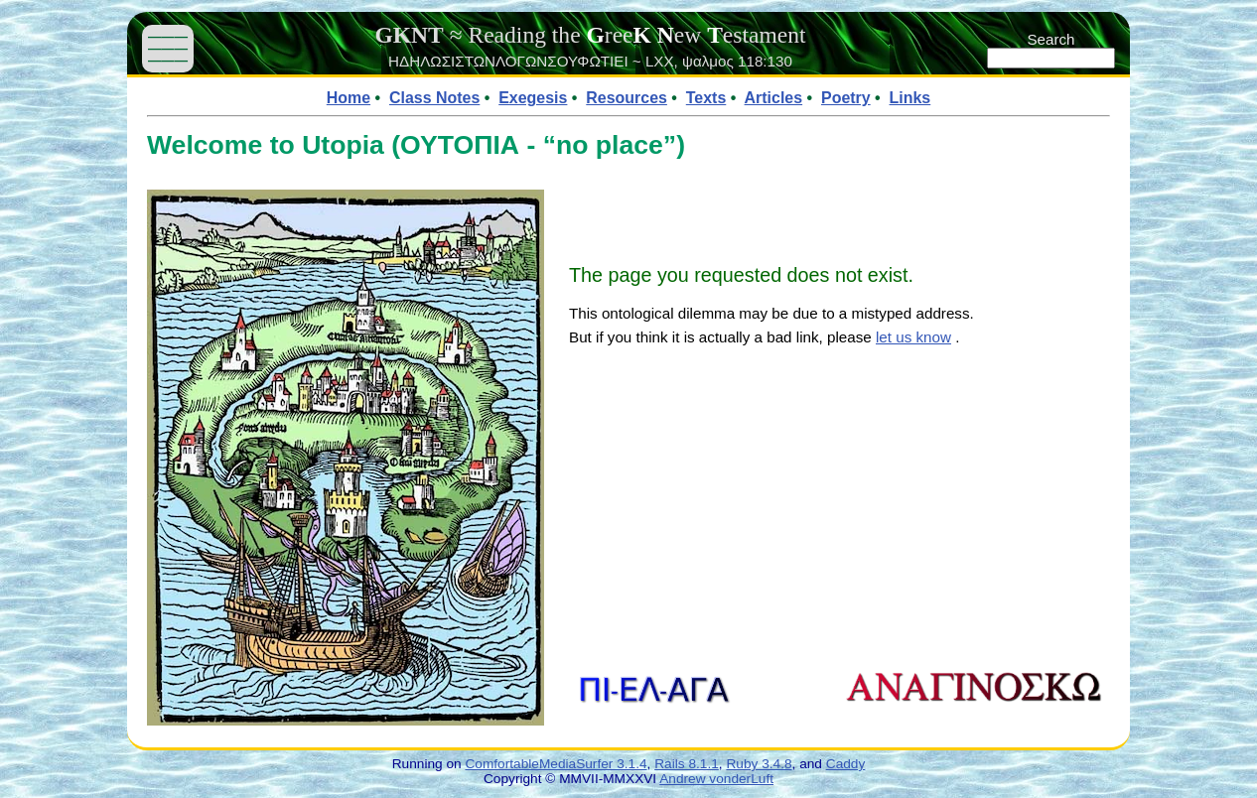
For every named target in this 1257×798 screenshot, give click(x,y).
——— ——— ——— (168, 48)
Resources (626, 97)
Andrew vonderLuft (716, 778)
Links (910, 97)
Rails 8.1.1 (686, 763)
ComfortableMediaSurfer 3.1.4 (555, 763)
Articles (774, 97)
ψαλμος (708, 61)
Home (348, 97)
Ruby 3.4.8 (758, 763)
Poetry (846, 97)
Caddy (846, 763)
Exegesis (532, 97)
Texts (706, 97)
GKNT (408, 35)
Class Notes (434, 97)
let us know (913, 337)
